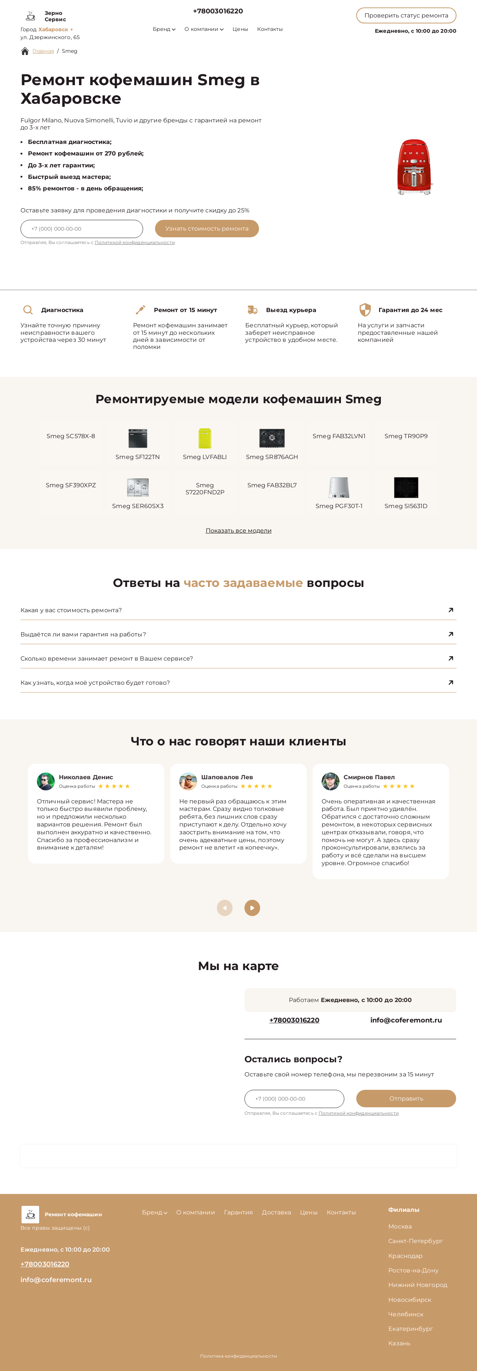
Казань (399, 1343)
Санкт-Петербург (415, 1241)
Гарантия (238, 1212)
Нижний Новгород (417, 1284)
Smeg (70, 51)
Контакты (270, 29)
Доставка (276, 1212)
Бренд (164, 29)
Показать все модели (239, 530)
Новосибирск (409, 1299)
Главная (43, 51)
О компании (204, 29)
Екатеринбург (410, 1328)
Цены (240, 29)
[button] (252, 908)
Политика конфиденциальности (238, 1356)
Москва (400, 1226)
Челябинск (405, 1314)
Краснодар (405, 1255)
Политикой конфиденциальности (135, 242)
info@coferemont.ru (406, 1020)
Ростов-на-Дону (413, 1270)
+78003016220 (218, 11)
